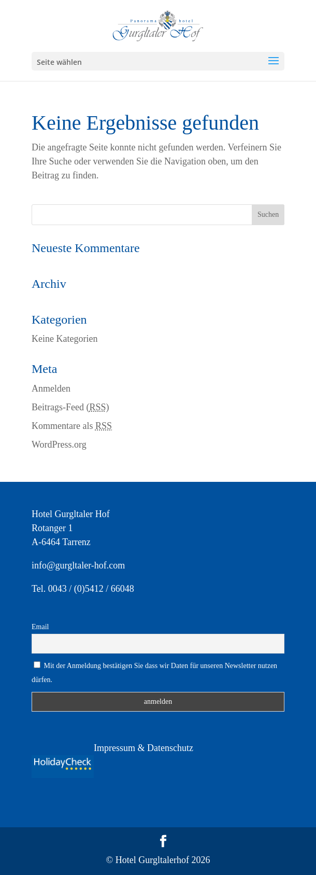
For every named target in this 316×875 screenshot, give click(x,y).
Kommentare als (72, 426)
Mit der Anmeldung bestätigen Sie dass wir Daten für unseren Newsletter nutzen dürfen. (154, 672)
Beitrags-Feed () (70, 407)
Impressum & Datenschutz (143, 748)
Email (40, 627)
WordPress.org (59, 444)
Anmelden (51, 388)
